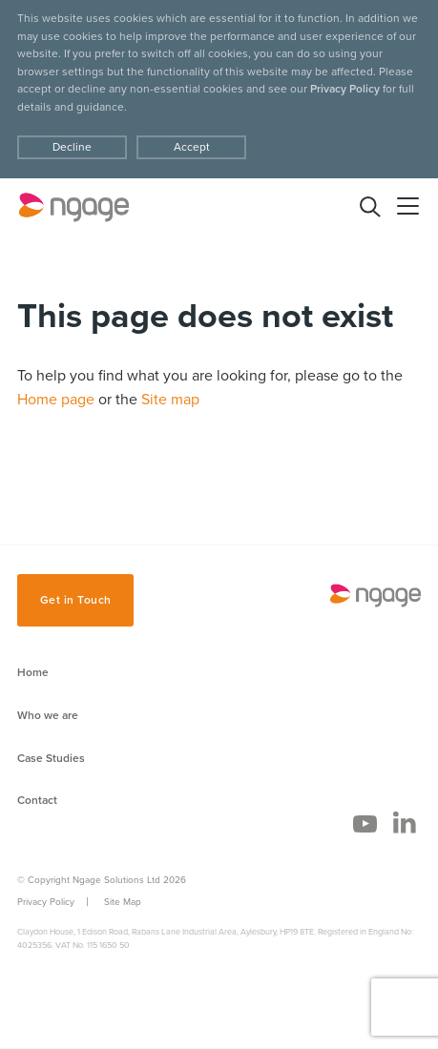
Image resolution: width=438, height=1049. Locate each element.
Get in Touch (76, 600)
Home (33, 672)
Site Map (122, 902)
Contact (37, 800)
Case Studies (51, 758)
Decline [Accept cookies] (72, 147)
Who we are (47, 715)
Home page (55, 399)
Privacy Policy (345, 88)
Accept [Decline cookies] (192, 147)
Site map (170, 399)
